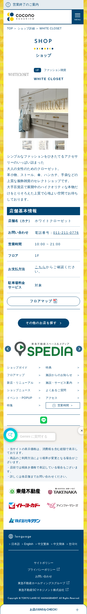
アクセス (52, 398)
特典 (49, 367)
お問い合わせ (43, 576)
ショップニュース (19, 390)
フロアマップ (16, 375)
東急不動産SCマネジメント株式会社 (41, 590)
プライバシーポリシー (41, 569)
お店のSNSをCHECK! (43, 609)
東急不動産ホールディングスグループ (41, 583)
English (28, 544)
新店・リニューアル (20, 382)
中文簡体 (58, 544)
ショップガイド (17, 367)
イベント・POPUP (19, 398)
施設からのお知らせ (59, 375)
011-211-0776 (66, 233)
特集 (10, 405)
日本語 (15, 544)
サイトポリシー (43, 563)
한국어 (73, 544)
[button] (8, 349)
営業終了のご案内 (26, 4)
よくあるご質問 (56, 390)
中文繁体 (43, 544)
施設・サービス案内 (59, 382)
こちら (40, 267)
